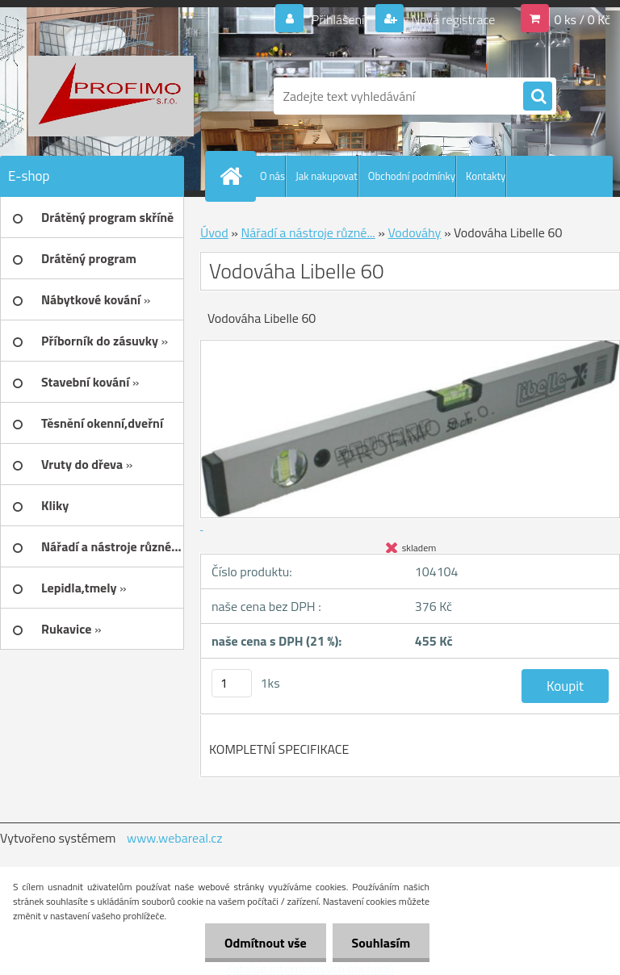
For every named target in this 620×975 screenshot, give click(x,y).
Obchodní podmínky (411, 176)
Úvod (214, 232)
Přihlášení (337, 19)
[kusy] (232, 683)
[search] (537, 97)
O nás (272, 176)
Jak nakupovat (326, 176)
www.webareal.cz (175, 837)
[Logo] (111, 96)
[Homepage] (234, 176)
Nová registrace (452, 19)
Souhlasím (379, 942)
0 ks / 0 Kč (582, 19)
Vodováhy (415, 232)
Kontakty (485, 176)
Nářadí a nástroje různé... (308, 232)
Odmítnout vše (263, 942)
